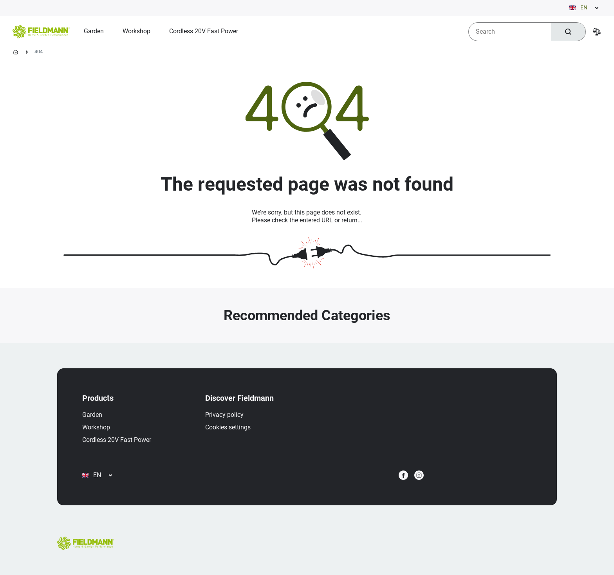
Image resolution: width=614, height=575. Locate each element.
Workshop (96, 427)
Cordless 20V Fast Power (116, 439)
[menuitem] (94, 31)
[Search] (568, 32)
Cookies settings (228, 427)
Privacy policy (224, 414)
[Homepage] (16, 52)
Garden (92, 414)
